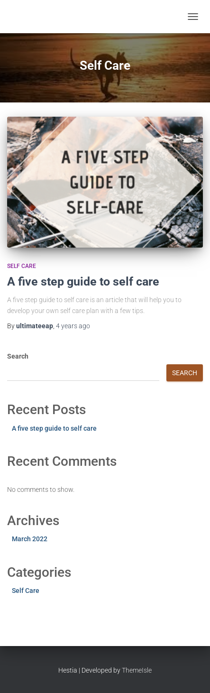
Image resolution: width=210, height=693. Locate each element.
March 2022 (29, 539)
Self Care (21, 266)
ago (73, 326)
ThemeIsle (137, 670)
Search (17, 356)
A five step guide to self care (83, 281)
